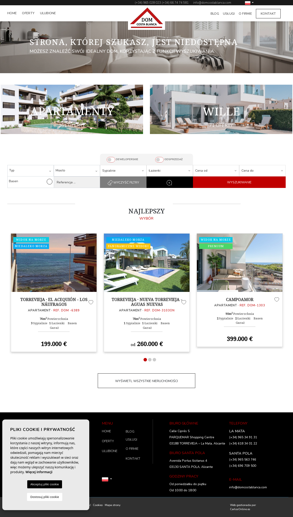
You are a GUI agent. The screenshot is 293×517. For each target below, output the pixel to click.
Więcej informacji (38, 472)
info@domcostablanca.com (212, 2)
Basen (30, 181)
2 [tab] (150, 359)
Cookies (98, 505)
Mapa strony (112, 505)
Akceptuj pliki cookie (44, 484)
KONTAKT (268, 13)
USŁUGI (229, 13)
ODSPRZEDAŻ (173, 159)
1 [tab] (145, 359)
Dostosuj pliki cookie (44, 497)
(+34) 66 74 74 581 (175, 2)
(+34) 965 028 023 (148, 2)
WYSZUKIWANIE (239, 182)
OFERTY (28, 13)
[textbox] (32, 170)
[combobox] (30, 170)
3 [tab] (154, 359)
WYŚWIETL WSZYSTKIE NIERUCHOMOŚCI (146, 381)
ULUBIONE (48, 13)
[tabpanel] (54, 292)
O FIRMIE (245, 13)
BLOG (215, 13)
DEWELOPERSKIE (127, 159)
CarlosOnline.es (240, 509)
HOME (12, 13)
